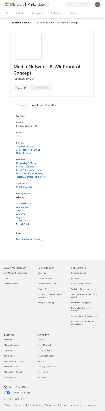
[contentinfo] (35, 22)
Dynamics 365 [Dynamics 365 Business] (10, 350)
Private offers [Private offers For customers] (43, 289)
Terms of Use (50, 405)
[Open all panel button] (6, 13)
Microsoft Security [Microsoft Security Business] (11, 345)
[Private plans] (63, 4)
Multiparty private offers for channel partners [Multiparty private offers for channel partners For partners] (82, 322)
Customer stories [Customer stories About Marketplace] (11, 283)
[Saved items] (59, 4)
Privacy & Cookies (34, 405)
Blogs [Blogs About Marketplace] (6, 278)
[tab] (23, 105)
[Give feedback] (50, 4)
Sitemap (8, 405)
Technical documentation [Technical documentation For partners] (81, 289)
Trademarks (63, 405)
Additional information (44, 105)
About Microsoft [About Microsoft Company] (44, 345)
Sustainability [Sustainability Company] (43, 377)
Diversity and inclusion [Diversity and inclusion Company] (47, 366)
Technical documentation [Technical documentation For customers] (48, 283)
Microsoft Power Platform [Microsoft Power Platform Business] (14, 361)
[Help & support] (55, 4)
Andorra (20, 213)
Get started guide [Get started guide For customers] (45, 278)
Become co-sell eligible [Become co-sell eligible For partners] (80, 302)
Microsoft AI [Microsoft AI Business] (9, 339)
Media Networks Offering (29, 239)
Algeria (19, 210)
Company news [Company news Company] (44, 350)
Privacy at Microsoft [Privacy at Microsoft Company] (46, 356)
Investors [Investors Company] (41, 361)
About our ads (76, 405)
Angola (20, 217)
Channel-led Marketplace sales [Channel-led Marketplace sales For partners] (84, 316)
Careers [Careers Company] (41, 339)
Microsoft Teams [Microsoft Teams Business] (11, 366)
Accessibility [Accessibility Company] (43, 372)
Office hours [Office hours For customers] (43, 273)
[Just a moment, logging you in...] (97, 4)
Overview (22, 105)
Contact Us (19, 405)
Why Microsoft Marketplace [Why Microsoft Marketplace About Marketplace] (15, 273)
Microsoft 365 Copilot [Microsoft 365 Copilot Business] (13, 372)
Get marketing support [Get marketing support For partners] (80, 283)
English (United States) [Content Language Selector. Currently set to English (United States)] (19, 387)
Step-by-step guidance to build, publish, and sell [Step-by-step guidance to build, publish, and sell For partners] (84, 295)
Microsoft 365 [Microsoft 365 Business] (9, 356)
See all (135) (22, 223)
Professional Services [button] (21, 22)
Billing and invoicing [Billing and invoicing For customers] (46, 302)
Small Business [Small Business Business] (10, 377)
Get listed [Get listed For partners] (75, 278)
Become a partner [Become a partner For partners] (78, 273)
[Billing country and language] (78, 4)
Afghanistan (22, 207)
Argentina (21, 220)
